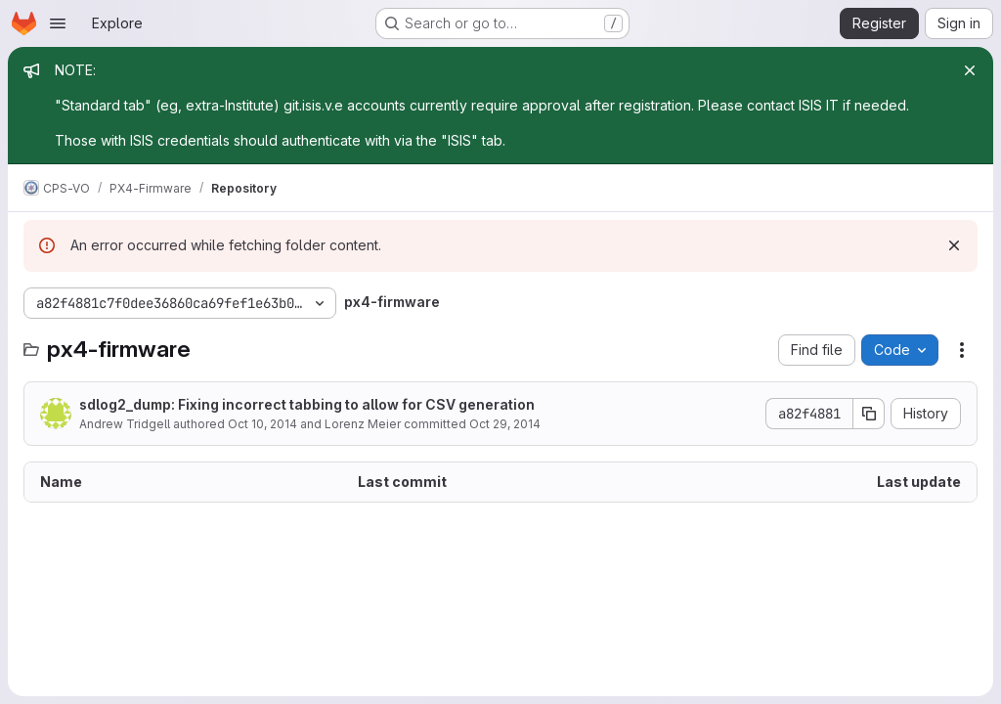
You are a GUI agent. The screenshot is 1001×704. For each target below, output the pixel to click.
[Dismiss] (954, 245)
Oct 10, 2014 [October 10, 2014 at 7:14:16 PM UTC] (262, 424)
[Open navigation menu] (57, 23)
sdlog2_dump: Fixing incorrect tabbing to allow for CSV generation (307, 404)
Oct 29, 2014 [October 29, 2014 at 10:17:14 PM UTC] (505, 424)
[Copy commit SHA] (869, 413)
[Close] (969, 70)
